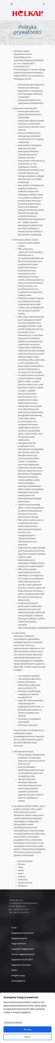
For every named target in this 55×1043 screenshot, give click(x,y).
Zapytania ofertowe (21, 965)
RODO (14, 970)
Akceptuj (27, 1029)
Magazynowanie (19, 938)
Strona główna (15, 38)
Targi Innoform (18, 943)
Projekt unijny (18, 975)
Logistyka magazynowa (22, 949)
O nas (14, 927)
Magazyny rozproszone (22, 933)
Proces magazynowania (22, 954)
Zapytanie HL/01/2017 (22, 959)
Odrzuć (27, 1037)
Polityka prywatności (13, 1022)
